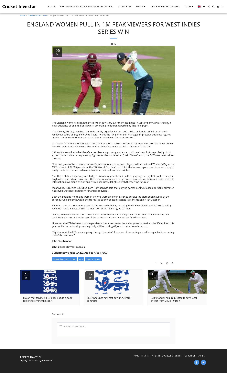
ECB (81, 259)
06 (89, 275)
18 (153, 275)
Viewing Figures (93, 259)
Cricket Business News (38, 15)
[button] (141, 6)
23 (26, 275)
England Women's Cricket (64, 259)
